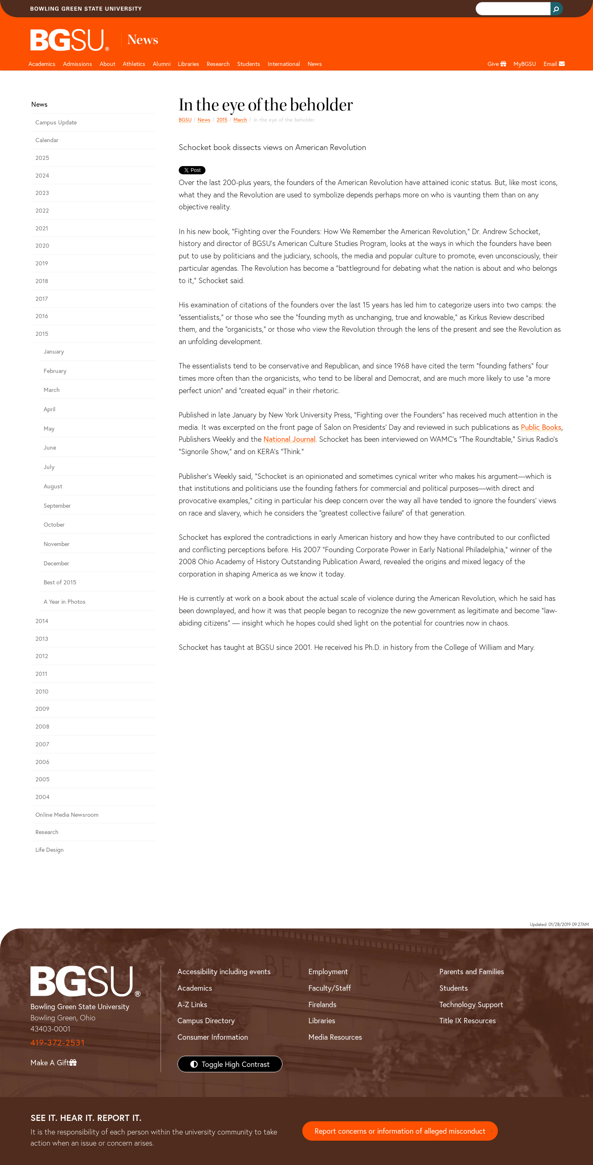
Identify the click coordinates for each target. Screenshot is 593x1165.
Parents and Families (471, 971)
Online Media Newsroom (66, 814)
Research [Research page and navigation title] (218, 64)
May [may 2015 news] (49, 428)
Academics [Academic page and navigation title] (42, 64)
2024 (42, 175)
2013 (41, 638)
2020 (42, 245)
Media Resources (335, 1037)
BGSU (185, 119)
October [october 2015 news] (54, 524)
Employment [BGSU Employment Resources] (328, 971)
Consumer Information (212, 1037)
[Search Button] (557, 8)
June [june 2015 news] (50, 447)
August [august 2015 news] (53, 486)
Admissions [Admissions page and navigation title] (77, 64)
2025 (42, 158)
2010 (42, 691)
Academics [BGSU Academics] (194, 988)
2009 (42, 709)
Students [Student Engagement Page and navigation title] (248, 64)
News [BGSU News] (315, 64)
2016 (41, 316)
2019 (41, 263)
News (204, 119)
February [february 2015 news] (55, 371)
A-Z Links (192, 1004)
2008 (42, 726)
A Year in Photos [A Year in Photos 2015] (65, 601)
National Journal (289, 439)
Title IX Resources (467, 1020)
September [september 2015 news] (57, 505)
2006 (42, 762)
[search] (512, 9)
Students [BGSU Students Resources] (453, 988)
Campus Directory (206, 1020)
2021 (41, 228)
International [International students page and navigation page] (284, 64)
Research (46, 832)
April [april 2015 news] (50, 409)
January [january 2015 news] (54, 351)
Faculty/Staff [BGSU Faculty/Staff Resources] (329, 988)
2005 (42, 779)
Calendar (46, 140)
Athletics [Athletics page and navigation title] (134, 64)
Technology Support (471, 1004)
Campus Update (56, 122)
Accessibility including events (224, 971)
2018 (41, 281)
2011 (41, 673)
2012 (41, 656)
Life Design (49, 849)
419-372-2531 (57, 1042)
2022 (42, 210)
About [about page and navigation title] (107, 64)
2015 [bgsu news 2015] (222, 119)
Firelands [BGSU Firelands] (322, 1004)
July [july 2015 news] (49, 467)
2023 (42, 193)
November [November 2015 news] (57, 544)
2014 (41, 621)
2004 (42, 797)
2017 (41, 298)
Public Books (541, 427)
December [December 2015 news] (56, 563)
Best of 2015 (60, 582)
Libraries (188, 64)
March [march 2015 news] (240, 119)
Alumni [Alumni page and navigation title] (161, 64)
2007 (42, 744)
